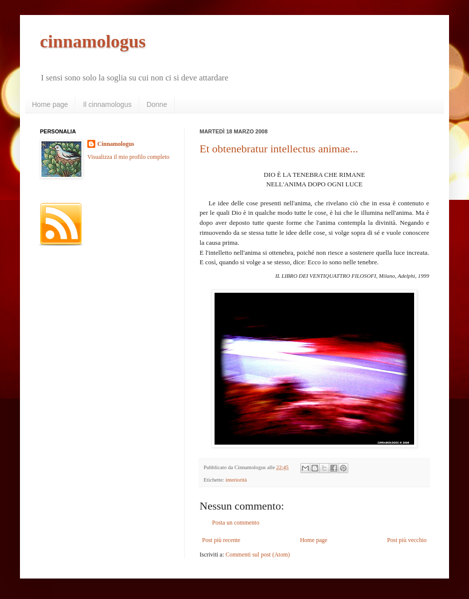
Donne (157, 104)
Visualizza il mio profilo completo (128, 156)
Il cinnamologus (107, 104)
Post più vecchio (407, 540)
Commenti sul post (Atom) (258, 554)
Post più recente (221, 540)
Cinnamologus (115, 143)
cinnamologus (93, 41)
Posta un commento (235, 522)
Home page (50, 104)
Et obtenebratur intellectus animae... (279, 148)
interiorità (236, 480)
